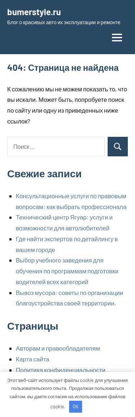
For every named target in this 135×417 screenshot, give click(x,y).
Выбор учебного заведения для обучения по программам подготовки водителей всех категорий (67, 270)
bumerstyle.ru (34, 11)
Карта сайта (32, 358)
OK (75, 406)
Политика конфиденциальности (60, 369)
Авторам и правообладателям (58, 348)
